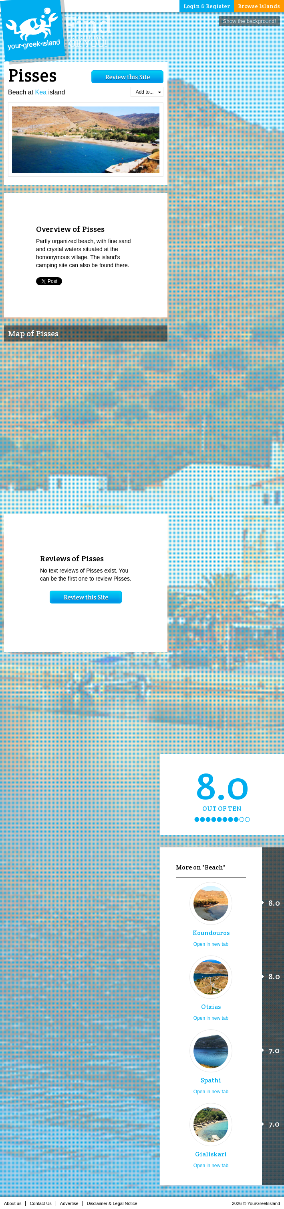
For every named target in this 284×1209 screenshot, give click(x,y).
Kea (40, 92)
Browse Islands (259, 6)
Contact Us (43, 1203)
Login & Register (206, 6)
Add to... (148, 92)
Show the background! (249, 21)
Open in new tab (210, 944)
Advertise (71, 1203)
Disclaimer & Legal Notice (114, 1203)
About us (15, 1203)
